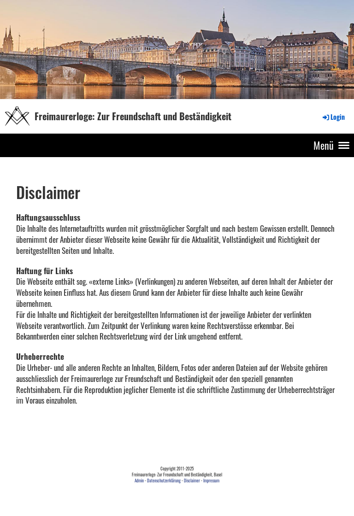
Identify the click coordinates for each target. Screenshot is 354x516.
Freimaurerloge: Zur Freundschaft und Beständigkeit (133, 116)
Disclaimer (192, 480)
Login (333, 117)
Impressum (211, 480)
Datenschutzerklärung (164, 480)
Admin (139, 480)
